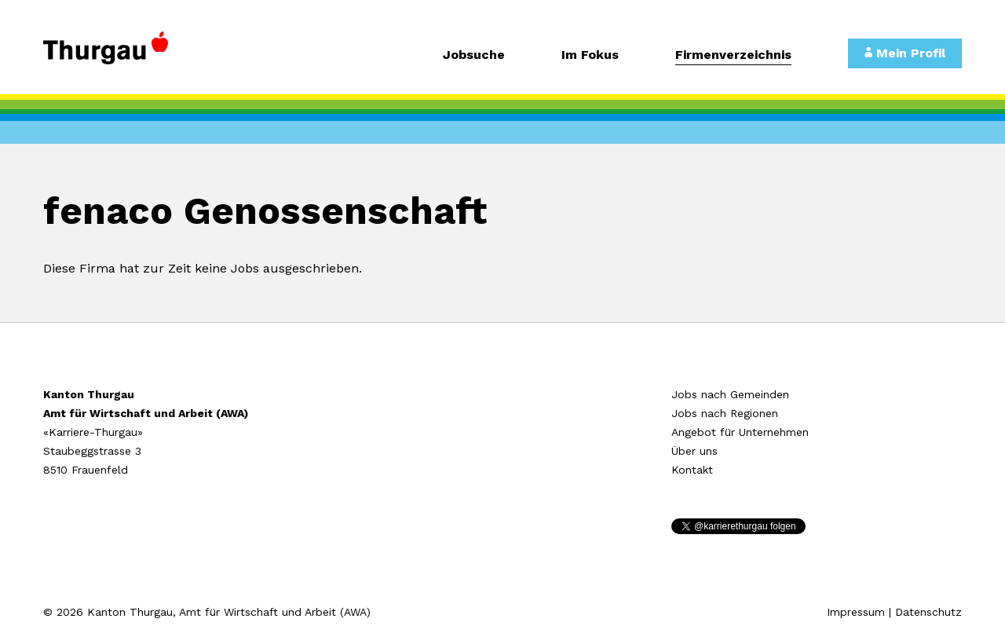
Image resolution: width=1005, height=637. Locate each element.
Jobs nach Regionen (724, 413)
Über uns (694, 451)
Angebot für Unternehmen (740, 432)
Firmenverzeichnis (733, 55)
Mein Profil (904, 53)
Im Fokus (590, 55)
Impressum (856, 612)
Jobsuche (474, 55)
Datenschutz (928, 612)
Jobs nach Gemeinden (730, 394)
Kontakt (692, 469)
